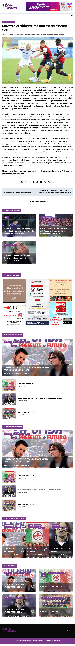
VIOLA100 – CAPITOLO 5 (26, 414)
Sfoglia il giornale (18, 344)
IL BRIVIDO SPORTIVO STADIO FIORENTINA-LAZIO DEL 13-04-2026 (40, 400)
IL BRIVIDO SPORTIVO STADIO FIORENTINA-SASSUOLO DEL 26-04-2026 (27, 370)
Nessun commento (30, 37)
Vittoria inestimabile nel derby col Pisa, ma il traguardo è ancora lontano (54, 233)
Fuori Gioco (6, 22)
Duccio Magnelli (40, 204)
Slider (12, 22)
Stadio (27, 344)
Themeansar (56, 643)
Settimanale (8, 344)
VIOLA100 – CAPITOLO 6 (26, 386)
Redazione (7, 263)
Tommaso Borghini (9, 235)
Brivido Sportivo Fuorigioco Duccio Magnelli (51, 37)
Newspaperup (47, 643)
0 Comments (25, 375)
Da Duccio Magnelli (7, 37)
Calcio (42, 528)
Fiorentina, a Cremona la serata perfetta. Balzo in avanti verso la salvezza (19, 233)
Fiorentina (8, 247)
